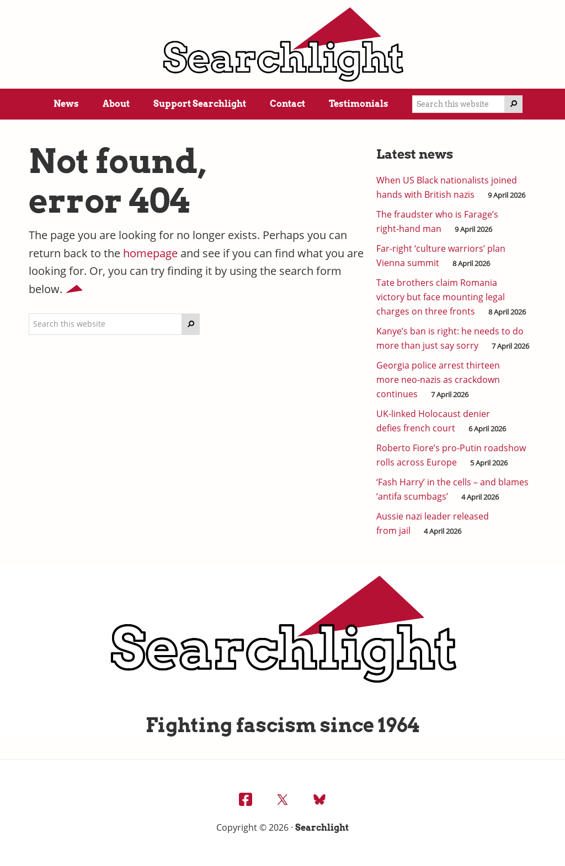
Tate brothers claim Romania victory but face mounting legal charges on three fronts (440, 297)
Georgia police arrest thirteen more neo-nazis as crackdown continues (438, 379)
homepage (150, 253)
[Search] (514, 104)
